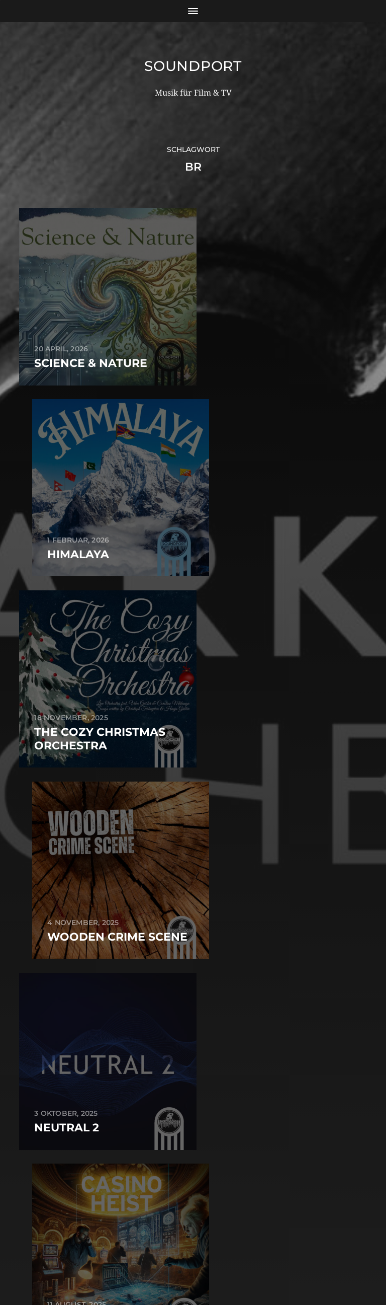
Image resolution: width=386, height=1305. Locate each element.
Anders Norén (216, 1261)
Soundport (193, 65)
